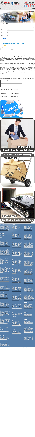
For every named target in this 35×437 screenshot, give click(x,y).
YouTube (28, 6)
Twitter (26, 6)
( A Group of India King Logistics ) (22, 347)
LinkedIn (32, 6)
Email (1, 29)
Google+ (30, 6)
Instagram (34, 6)
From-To (2, 35)
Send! (5, 38)
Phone (1, 32)
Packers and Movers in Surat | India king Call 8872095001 (12, 43)
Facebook (24, 6)
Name (1, 26)
